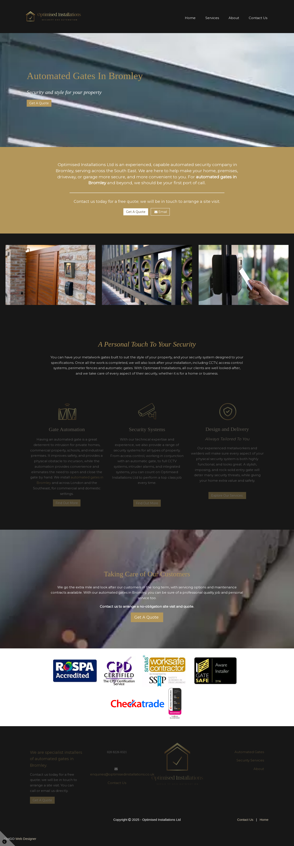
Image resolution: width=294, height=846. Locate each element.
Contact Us (258, 18)
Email (160, 212)
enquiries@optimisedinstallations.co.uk (122, 774)
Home (190, 18)
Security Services (250, 760)
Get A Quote (39, 103)
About (234, 18)
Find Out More (67, 503)
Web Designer (26, 839)
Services (212, 18)
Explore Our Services (227, 495)
